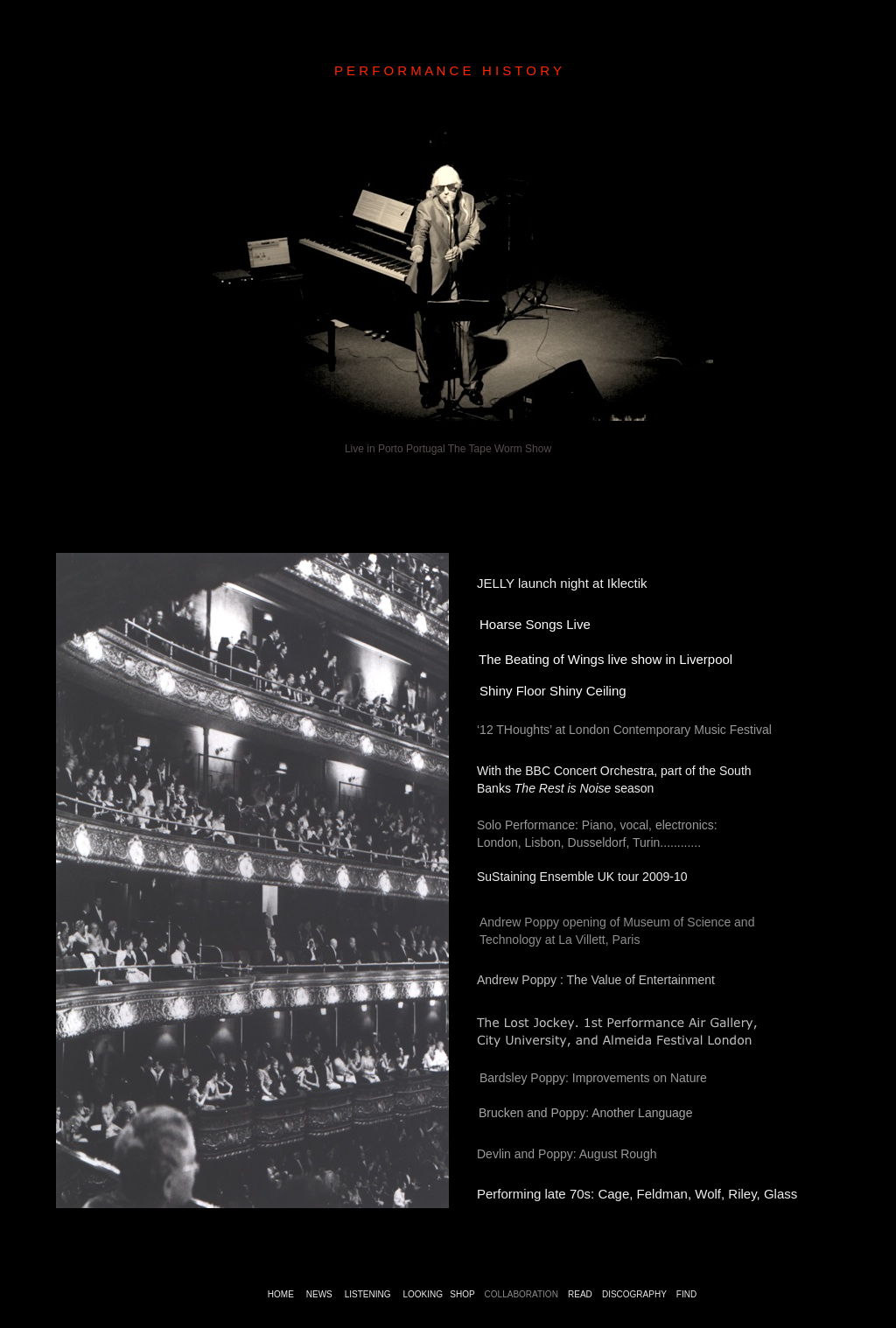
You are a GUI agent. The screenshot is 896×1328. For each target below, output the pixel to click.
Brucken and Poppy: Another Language (585, 1113)
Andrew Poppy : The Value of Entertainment (596, 980)
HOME (281, 1294)
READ (580, 1294)
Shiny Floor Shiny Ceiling (553, 690)
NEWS (319, 1294)
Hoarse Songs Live (535, 624)
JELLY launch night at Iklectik (562, 583)
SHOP (462, 1294)
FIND (686, 1294)
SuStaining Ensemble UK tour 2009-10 (582, 877)
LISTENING (368, 1294)
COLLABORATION (521, 1294)
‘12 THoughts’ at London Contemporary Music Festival (624, 730)
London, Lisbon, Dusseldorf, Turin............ (589, 842)
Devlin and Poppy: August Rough (566, 1154)
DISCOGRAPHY (634, 1294)
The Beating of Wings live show (570, 659)
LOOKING (422, 1294)
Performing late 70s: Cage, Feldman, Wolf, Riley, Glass (639, 1193)
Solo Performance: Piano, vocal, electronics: (597, 825)
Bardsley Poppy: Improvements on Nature (593, 1078)
